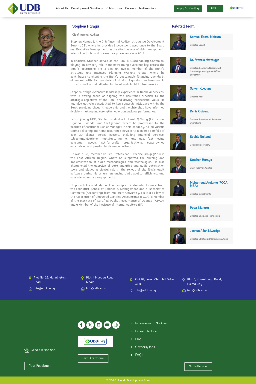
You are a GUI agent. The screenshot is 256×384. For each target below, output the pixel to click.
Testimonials (147, 8)
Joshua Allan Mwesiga (205, 231)
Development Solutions (87, 8)
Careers (130, 8)
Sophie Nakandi (200, 136)
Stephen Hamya (201, 160)
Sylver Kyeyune (200, 88)
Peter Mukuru (199, 208)
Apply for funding (188, 8)
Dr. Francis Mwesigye (204, 60)
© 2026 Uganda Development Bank (128, 380)
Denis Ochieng (199, 111)
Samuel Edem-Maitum (205, 37)
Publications (114, 8)
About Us (62, 8)
